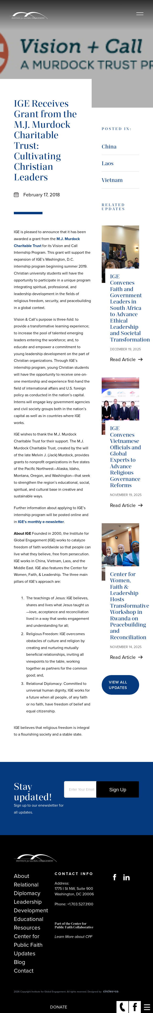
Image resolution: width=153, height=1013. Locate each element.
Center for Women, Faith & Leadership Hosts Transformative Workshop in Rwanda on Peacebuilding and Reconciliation (129, 606)
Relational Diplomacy (27, 888)
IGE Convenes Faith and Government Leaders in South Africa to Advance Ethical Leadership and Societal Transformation (130, 308)
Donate (58, 1007)
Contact (23, 970)
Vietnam (112, 179)
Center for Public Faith (28, 940)
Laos (107, 163)
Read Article (123, 359)
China (109, 146)
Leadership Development (31, 906)
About (21, 876)
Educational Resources (28, 923)
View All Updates (118, 684)
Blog (19, 962)
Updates (24, 953)
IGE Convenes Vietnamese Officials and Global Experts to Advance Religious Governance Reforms (125, 457)
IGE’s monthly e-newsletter (41, 521)
